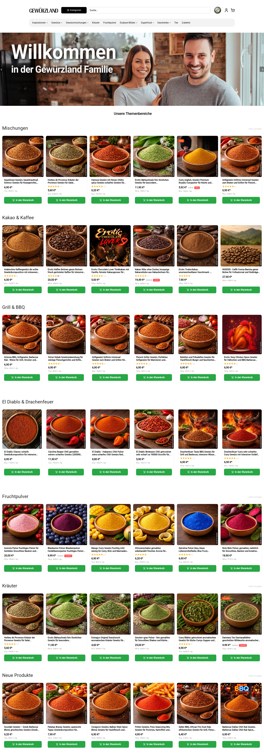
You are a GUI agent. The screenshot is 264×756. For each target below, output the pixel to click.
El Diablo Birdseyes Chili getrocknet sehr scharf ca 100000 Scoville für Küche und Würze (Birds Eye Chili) (153, 455)
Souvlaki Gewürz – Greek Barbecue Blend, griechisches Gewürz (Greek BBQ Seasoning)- (21, 730)
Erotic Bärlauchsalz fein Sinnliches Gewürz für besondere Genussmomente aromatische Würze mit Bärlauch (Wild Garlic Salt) (153, 184)
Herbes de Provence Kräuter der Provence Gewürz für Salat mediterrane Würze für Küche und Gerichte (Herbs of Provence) (64, 184)
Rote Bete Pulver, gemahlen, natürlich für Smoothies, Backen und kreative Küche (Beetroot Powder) (240, 551)
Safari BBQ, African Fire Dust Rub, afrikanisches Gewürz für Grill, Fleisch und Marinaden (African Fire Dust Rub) (197, 730)
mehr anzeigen (255, 129)
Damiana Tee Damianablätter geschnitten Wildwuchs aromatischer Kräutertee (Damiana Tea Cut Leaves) (240, 640)
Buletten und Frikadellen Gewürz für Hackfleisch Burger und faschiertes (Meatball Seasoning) (197, 360)
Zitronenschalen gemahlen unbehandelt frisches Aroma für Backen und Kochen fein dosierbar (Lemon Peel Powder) (151, 552)
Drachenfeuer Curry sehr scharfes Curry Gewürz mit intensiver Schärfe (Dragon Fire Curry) (241, 455)
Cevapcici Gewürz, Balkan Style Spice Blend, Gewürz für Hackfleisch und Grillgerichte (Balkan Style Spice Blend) (109, 731)
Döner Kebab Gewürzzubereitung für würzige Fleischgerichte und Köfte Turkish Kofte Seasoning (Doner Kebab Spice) (65, 361)
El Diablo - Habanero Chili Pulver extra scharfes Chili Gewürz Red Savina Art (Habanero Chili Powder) (109, 455)
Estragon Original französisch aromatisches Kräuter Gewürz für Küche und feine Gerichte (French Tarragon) (107, 642)
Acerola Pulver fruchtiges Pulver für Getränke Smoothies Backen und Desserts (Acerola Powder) (21, 551)
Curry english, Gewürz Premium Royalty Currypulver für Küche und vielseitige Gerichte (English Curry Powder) (195, 184)
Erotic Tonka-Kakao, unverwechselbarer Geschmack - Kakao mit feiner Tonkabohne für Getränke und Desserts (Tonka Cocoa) (197, 273)
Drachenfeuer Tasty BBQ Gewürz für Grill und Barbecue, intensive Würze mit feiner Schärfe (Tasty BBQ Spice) (197, 455)
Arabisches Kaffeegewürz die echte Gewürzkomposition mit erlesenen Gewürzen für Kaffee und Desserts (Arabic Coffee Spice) (21, 273)
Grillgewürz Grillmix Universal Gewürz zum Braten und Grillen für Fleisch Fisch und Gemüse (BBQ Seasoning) (240, 183)
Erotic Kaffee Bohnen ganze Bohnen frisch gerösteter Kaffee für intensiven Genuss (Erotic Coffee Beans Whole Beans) (66, 273)
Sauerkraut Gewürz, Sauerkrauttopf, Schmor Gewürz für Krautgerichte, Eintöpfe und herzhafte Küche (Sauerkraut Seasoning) (21, 184)
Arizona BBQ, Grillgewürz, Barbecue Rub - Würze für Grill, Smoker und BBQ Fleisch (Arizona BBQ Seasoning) (21, 361)
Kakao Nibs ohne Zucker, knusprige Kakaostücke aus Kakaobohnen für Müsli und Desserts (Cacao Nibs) (152, 272)
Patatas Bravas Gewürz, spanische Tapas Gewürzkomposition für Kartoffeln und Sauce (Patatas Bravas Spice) (66, 731)
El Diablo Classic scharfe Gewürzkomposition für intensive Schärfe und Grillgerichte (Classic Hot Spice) (20, 456)
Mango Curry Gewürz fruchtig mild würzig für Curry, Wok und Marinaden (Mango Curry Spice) (109, 551)
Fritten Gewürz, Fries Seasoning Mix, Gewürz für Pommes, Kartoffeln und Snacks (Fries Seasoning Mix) (152, 730)
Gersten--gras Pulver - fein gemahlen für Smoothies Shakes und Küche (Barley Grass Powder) (152, 640)
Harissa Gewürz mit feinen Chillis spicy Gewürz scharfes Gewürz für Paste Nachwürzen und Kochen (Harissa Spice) (107, 184)
